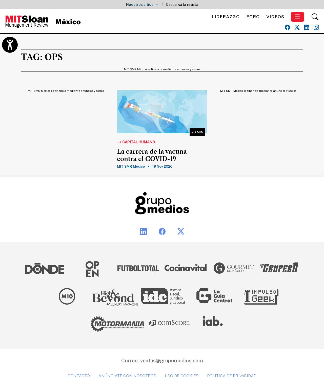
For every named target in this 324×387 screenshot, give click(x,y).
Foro (253, 16)
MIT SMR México (131, 166)
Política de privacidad (231, 376)
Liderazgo (226, 16)
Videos (275, 16)
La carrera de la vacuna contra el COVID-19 (152, 155)
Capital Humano (136, 142)
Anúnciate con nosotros (127, 376)
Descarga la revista (182, 4)
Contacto (79, 376)
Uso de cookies (181, 376)
